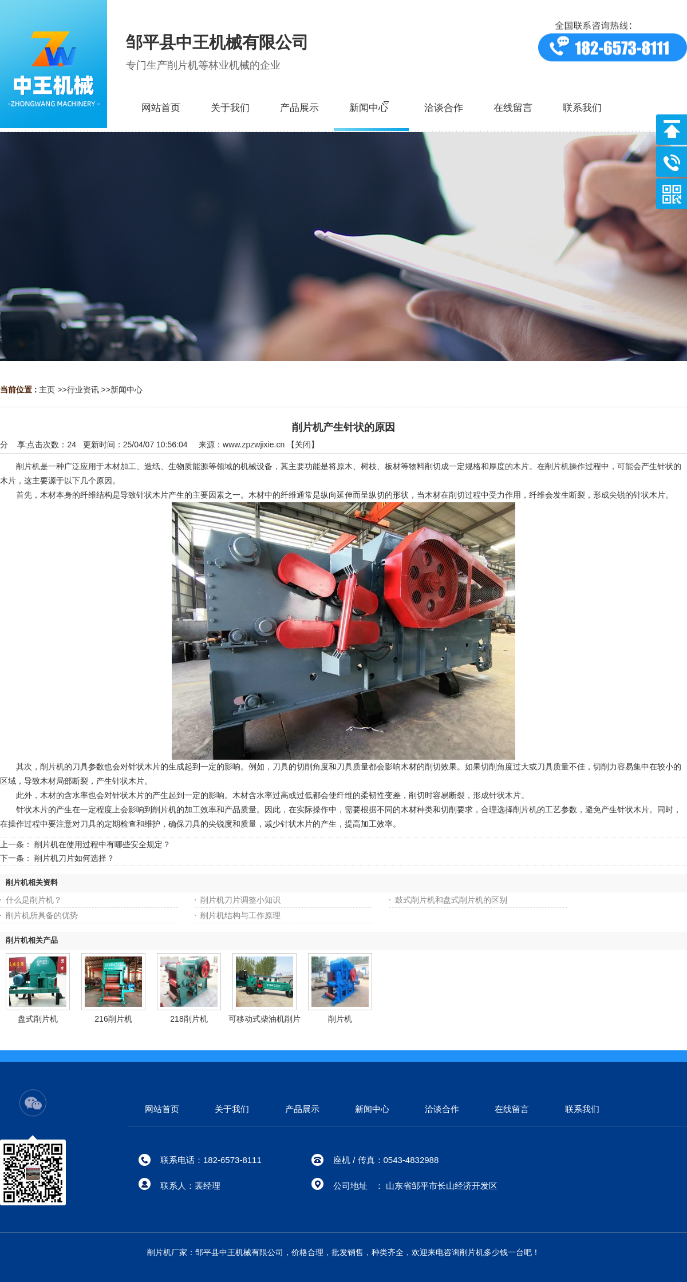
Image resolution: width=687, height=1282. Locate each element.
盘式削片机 (38, 1018)
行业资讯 (83, 389)
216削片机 (113, 1018)
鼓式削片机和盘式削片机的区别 (451, 899)
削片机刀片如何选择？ (74, 858)
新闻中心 (126, 389)
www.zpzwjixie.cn (254, 444)
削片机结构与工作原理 (240, 915)
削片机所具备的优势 (42, 915)
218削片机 (188, 1018)
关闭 (303, 444)
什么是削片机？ (34, 899)
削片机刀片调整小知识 (240, 899)
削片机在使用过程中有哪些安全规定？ (102, 844)
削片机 (340, 1018)
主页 (47, 389)
